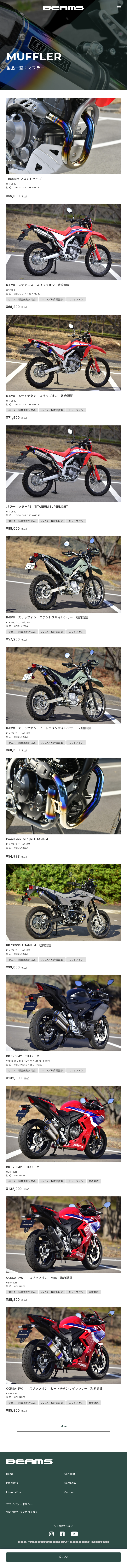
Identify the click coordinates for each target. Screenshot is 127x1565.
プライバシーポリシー (19, 1504)
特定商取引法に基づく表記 (22, 1512)
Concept (69, 1473)
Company (70, 1482)
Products (12, 1482)
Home (10, 1473)
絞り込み (64, 1557)
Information (13, 1492)
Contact (69, 1492)
